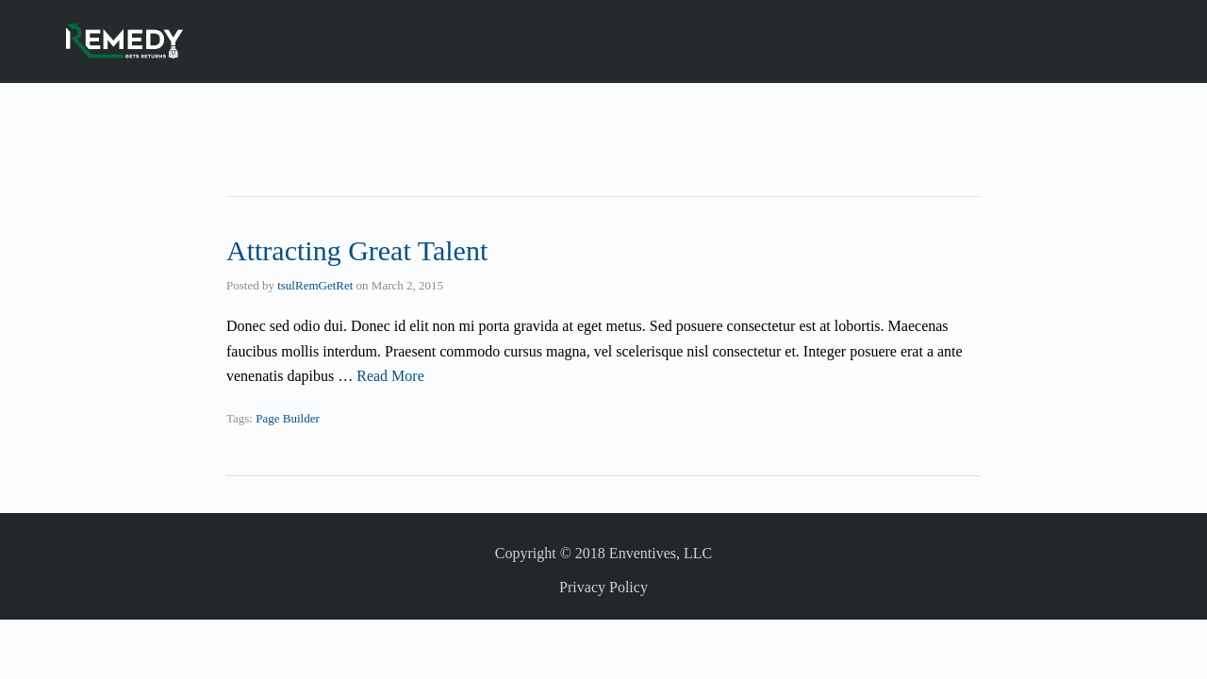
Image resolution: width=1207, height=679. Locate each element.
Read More (390, 376)
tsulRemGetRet (315, 285)
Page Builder (288, 418)
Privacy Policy (603, 587)
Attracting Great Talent (357, 250)
